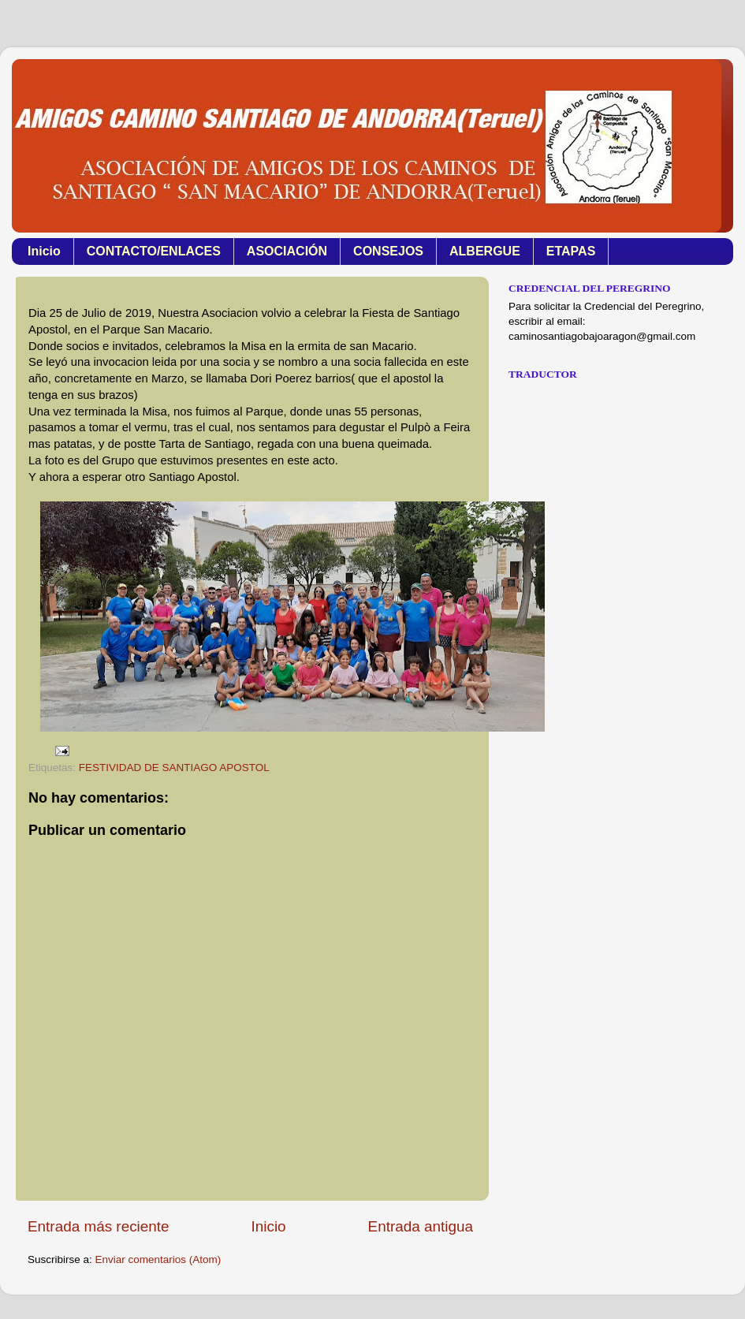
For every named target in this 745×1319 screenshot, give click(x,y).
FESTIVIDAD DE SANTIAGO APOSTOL (174, 767)
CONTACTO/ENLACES (154, 251)
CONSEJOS (388, 251)
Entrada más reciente (98, 1226)
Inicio (44, 251)
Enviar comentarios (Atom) (158, 1259)
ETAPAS (571, 251)
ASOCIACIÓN (287, 251)
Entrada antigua (420, 1226)
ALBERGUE (484, 251)
